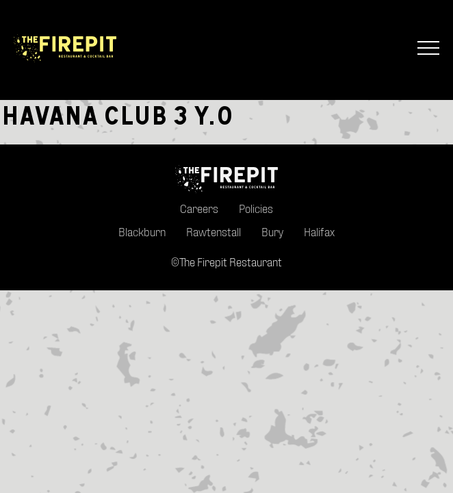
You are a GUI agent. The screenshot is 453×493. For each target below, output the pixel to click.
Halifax (319, 232)
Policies (256, 208)
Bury (272, 232)
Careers (199, 208)
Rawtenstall (213, 232)
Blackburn (142, 232)
